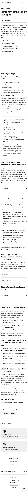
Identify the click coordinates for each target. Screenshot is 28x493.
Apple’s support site (6, 382)
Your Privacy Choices (14, 480)
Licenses (14, 487)
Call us (14, 464)
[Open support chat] (24, 489)
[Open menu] (25, 2)
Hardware (8, 8)
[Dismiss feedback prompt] (24, 410)
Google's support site (21, 382)
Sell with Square (14, 458)
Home (2, 8)
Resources (14, 461)
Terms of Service (14, 485)
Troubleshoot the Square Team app (13, 402)
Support (8, 2)
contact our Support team (8, 335)
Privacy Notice (14, 482)
